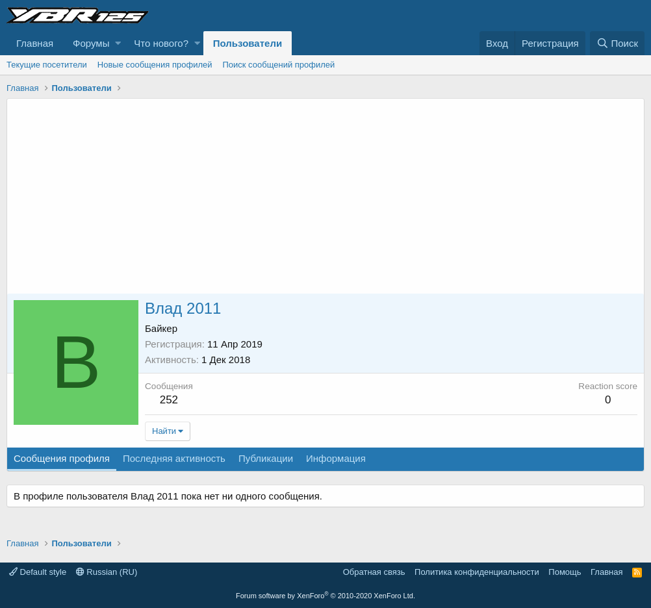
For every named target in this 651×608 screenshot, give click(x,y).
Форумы (91, 43)
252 (169, 400)
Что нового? (161, 43)
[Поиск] (617, 43)
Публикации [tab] (265, 458)
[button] (118, 43)
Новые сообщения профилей (154, 65)
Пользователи (247, 43)
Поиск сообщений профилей (278, 65)
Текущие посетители (46, 65)
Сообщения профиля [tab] (62, 458)
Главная (34, 43)
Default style (37, 572)
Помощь (564, 572)
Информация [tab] (336, 458)
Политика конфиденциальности (477, 572)
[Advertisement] (325, 196)
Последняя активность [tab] (174, 458)
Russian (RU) (107, 572)
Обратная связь (374, 572)
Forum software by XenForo (325, 596)
